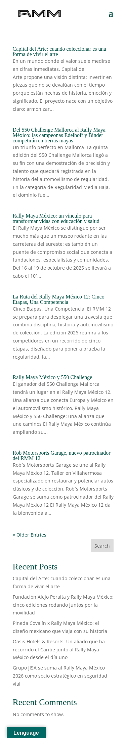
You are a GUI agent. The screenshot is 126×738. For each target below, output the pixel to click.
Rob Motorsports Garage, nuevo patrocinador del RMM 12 (62, 455)
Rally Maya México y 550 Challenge (52, 377)
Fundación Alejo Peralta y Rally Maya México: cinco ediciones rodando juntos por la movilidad (63, 605)
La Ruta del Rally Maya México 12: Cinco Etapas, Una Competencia (58, 299)
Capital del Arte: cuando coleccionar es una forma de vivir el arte (59, 51)
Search (102, 546)
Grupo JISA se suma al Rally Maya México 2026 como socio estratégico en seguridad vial (60, 675)
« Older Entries (29, 535)
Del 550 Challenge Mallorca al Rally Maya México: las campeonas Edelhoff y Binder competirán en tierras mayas (59, 135)
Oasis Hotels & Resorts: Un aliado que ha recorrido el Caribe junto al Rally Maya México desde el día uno (59, 649)
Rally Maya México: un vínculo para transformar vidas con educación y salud (57, 218)
